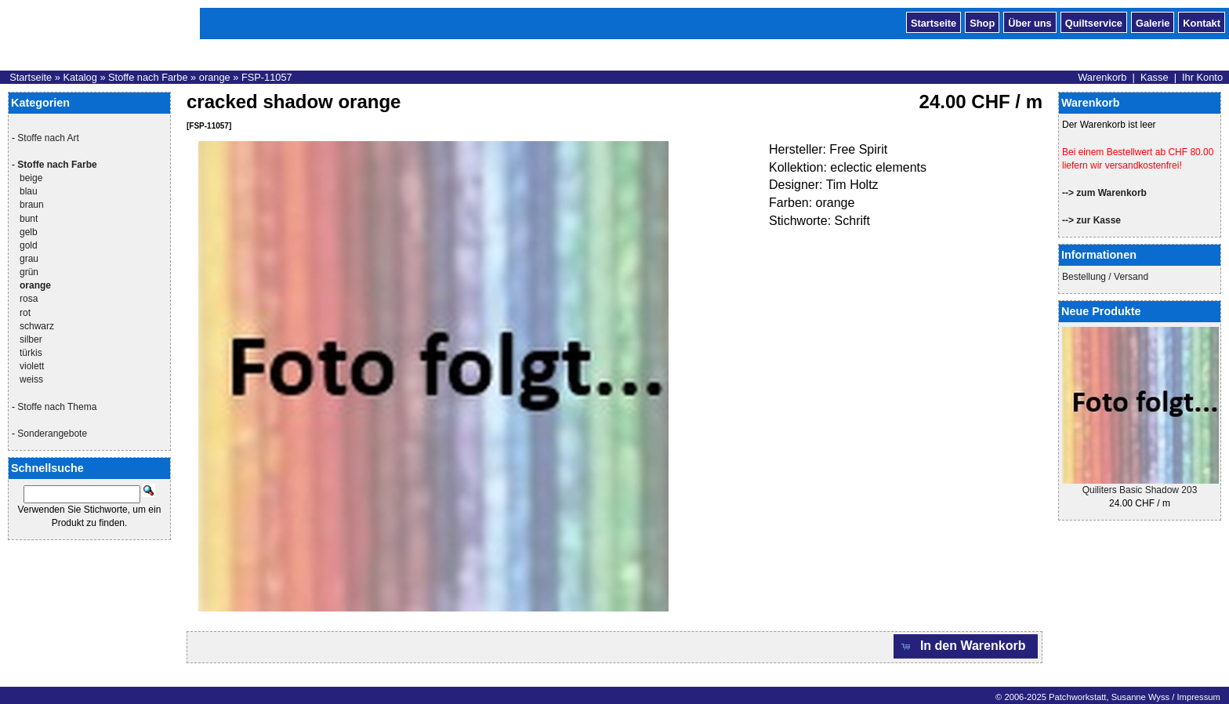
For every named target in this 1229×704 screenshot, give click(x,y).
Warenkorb (1102, 77)
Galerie (1152, 22)
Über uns (1029, 22)
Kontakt (1201, 22)
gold (29, 245)
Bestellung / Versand (1105, 276)
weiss (31, 379)
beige (31, 177)
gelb (29, 232)
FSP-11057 (266, 77)
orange (214, 77)
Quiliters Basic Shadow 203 (1140, 489)
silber (31, 339)
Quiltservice (1093, 22)
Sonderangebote (52, 433)
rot (25, 312)
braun (32, 204)
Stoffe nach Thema (56, 406)
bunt (29, 218)
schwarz (37, 326)
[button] (966, 646)
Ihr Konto (1202, 77)
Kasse (1154, 77)
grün (29, 272)
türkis (31, 352)
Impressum (1198, 697)
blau (29, 191)
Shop (982, 22)
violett (32, 366)
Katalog (79, 77)
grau (29, 258)
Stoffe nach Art (48, 137)
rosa (29, 298)
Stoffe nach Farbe (148, 77)
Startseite (933, 22)
